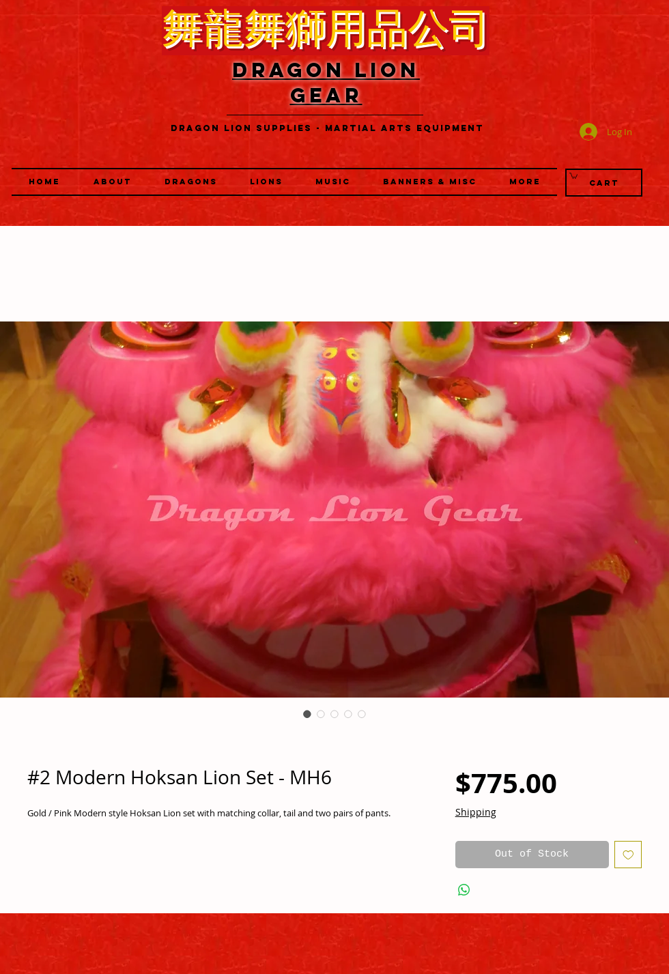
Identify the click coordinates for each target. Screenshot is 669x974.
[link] (573, 175)
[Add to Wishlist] (628, 855)
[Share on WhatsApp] (464, 890)
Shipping (475, 811)
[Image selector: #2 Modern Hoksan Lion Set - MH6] (307, 714)
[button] (266, 182)
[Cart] (603, 183)
